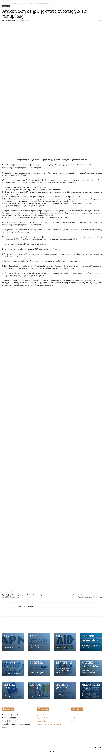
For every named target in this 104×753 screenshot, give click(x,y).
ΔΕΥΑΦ (74, 721)
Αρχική (4, 3)
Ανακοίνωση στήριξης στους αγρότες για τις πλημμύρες (44, 13)
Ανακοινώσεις (12, 3)
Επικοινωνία (8, 709)
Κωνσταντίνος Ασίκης (8, 20)
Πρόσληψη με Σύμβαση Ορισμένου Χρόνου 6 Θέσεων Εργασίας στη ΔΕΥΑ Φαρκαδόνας (24, 596)
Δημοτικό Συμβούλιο (44, 718)
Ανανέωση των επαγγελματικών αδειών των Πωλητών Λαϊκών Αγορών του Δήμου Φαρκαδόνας (79, 596)
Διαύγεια (74, 718)
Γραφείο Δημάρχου (43, 715)
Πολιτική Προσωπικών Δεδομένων (49, 724)
